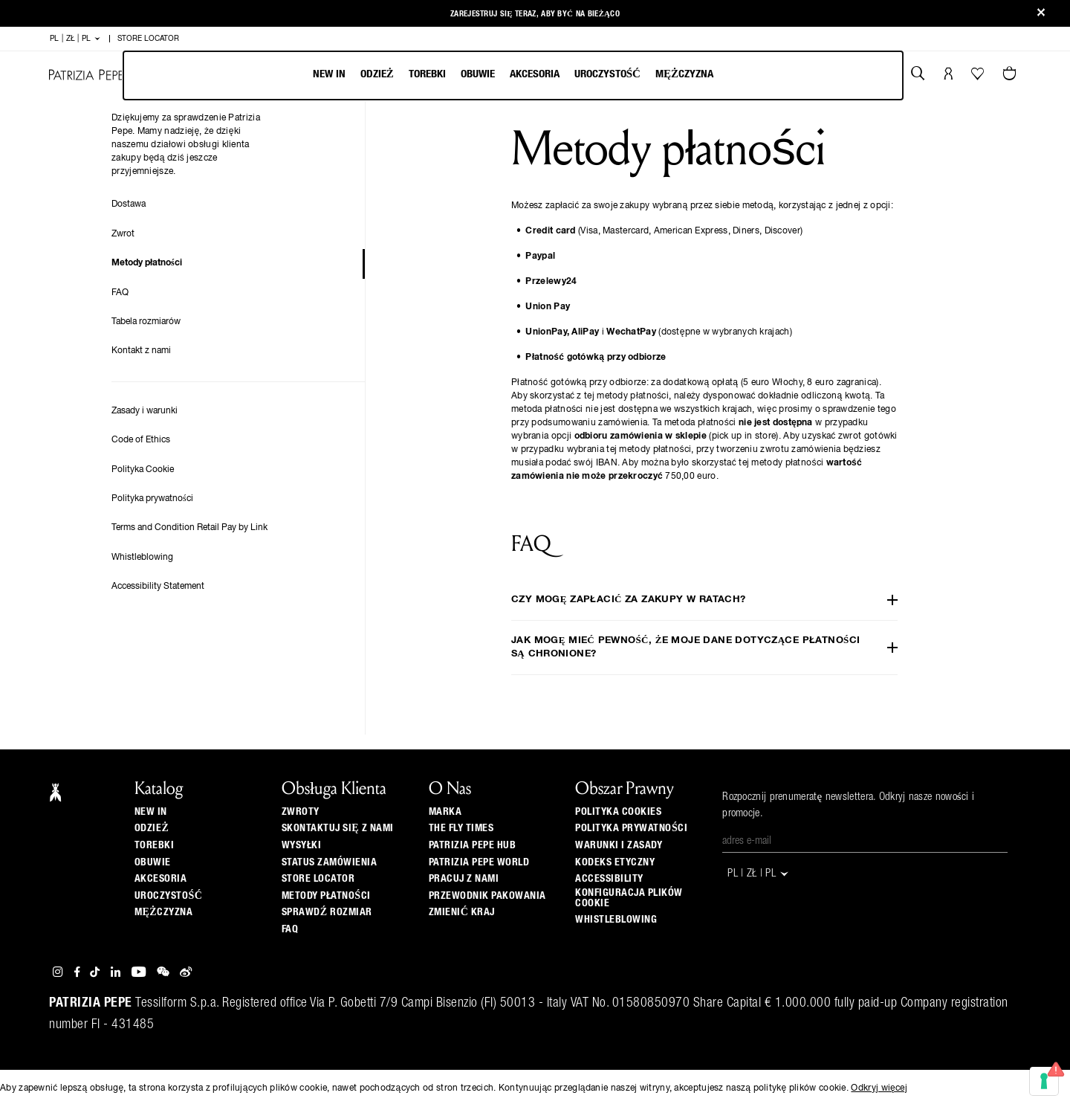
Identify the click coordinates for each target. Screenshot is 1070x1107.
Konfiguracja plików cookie (629, 898)
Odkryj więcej (879, 1088)
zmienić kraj (462, 912)
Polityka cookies (618, 812)
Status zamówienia (329, 862)
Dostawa (128, 204)
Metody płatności (146, 263)
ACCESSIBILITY (609, 879)
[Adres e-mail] (865, 841)
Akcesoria (535, 74)
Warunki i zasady (618, 845)
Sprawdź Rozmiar (327, 912)
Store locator (318, 879)
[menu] (513, 75)
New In (329, 74)
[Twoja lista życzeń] (979, 77)
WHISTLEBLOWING (616, 919)
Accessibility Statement (157, 586)
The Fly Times (461, 828)
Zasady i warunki (144, 411)
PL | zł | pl (75, 38)
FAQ (120, 292)
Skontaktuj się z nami (338, 828)
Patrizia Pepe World (479, 862)
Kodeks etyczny (615, 862)
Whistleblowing (142, 557)
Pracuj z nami (464, 879)
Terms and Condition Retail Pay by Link (189, 527)
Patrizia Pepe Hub (472, 845)
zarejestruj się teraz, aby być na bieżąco (535, 14)
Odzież (377, 74)
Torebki (427, 74)
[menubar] (513, 75)
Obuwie (478, 74)
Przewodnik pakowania (487, 896)
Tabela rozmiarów (146, 321)
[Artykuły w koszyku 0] (1011, 75)
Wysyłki (302, 845)
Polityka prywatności (152, 498)
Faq (290, 929)
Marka (445, 812)
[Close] (1041, 14)
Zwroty (301, 812)
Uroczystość (607, 74)
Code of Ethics (140, 440)
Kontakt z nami (141, 350)
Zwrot (122, 234)
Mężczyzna (684, 74)
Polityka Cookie (142, 469)
